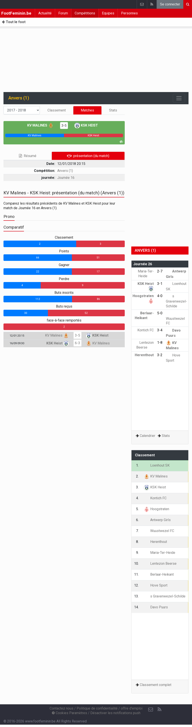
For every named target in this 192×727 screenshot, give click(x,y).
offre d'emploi (131, 708)
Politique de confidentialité (97, 708)
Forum (63, 13)
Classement (56, 110)
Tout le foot (13, 22)
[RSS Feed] (159, 709)
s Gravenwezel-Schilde (176, 301)
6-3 (77, 343)
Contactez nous (61, 708)
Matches (87, 110)
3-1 (159, 284)
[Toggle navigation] (179, 98)
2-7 (159, 271)
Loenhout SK (157, 465)
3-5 (64, 125)
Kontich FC (155, 498)
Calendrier (147, 436)
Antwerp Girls (157, 520)
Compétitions (85, 13)
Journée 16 (65, 178)
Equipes (108, 13)
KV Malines (40, 125)
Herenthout (155, 542)
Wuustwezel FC (175, 318)
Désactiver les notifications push (115, 713)
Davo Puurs (156, 607)
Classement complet (155, 685)
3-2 (159, 355)
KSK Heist (86, 125)
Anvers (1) (65, 171)
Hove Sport (155, 585)
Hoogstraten (156, 509)
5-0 (159, 313)
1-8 (159, 342)
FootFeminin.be (16, 13)
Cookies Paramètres (69, 713)
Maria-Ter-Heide (159, 553)
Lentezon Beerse (160, 563)
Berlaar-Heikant (159, 574)
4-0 (159, 296)
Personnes (129, 13)
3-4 (159, 330)
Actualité (45, 13)
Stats (113, 110)
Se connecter (170, 4)
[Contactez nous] (150, 709)
